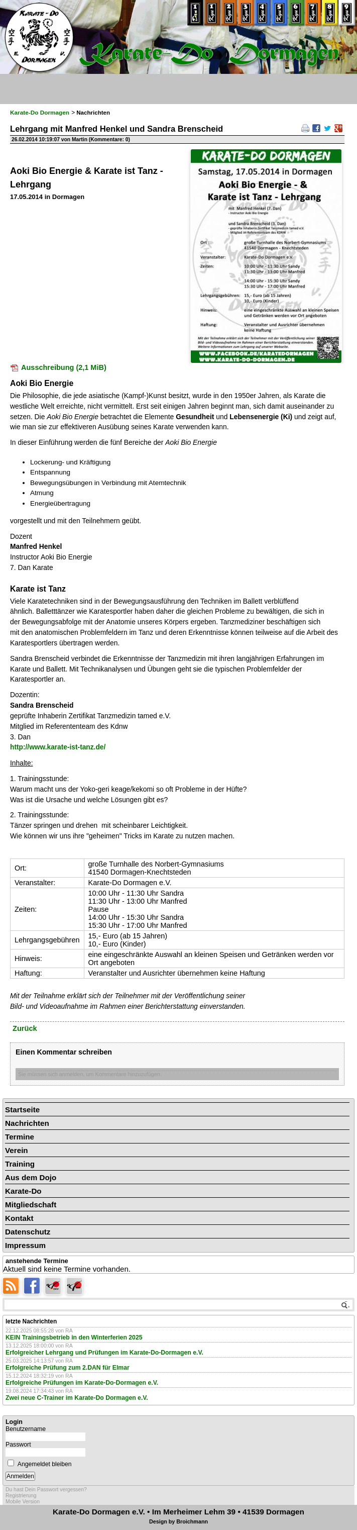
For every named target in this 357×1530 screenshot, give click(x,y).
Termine (19, 1136)
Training (20, 1164)
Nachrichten (27, 1123)
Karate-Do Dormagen (39, 112)
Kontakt (19, 1218)
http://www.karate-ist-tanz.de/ (57, 747)
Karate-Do (23, 1191)
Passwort (18, 1444)
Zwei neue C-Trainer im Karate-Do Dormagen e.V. (77, 1397)
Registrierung (21, 1495)
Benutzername (26, 1428)
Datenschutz (27, 1231)
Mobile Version (23, 1501)
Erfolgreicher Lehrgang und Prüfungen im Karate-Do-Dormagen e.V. (104, 1352)
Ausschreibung (63, 367)
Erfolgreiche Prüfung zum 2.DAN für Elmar (68, 1367)
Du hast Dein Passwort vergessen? (46, 1489)
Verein (16, 1150)
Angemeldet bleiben (45, 1464)
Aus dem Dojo (30, 1177)
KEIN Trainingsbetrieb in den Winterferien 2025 (74, 1337)
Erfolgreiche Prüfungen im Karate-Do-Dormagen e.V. (82, 1382)
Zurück (25, 1028)
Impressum (25, 1245)
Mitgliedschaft (30, 1204)
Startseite (22, 1109)
